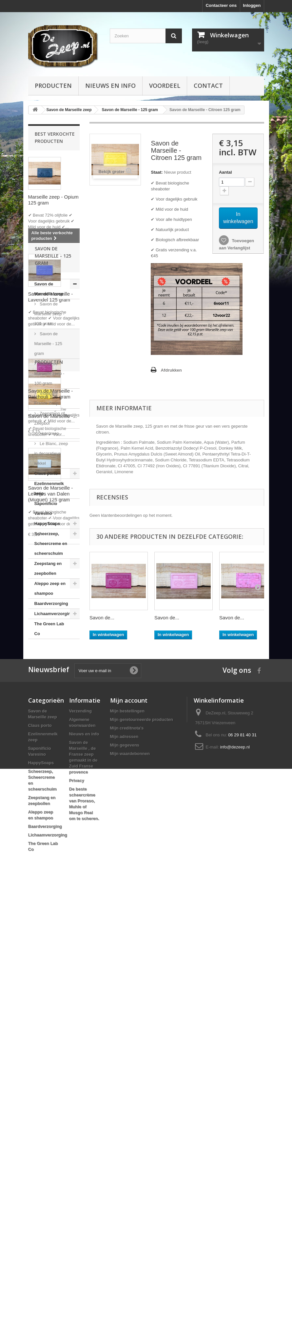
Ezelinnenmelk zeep (49, 824)
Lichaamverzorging (53, 949)
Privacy (76, 1229)
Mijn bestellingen (127, 1160)
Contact (208, 85)
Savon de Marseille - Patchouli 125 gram (50, 393)
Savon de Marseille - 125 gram (48, 680)
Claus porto (46, 809)
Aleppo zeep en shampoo (50, 924)
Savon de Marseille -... (52, 1056)
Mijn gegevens (125, 1194)
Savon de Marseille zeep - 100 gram (49, 709)
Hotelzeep (49, 769)
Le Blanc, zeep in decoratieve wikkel (51, 789)
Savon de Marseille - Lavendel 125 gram (50, 296)
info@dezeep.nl (235, 1196)
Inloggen (252, 5)
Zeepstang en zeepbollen (48, 904)
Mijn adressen (124, 1185)
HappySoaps (47, 859)
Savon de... (101, 617)
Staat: (157, 172)
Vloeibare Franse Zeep (46, 734)
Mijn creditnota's (127, 1177)
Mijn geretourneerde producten (141, 1168)
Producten (53, 85)
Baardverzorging (51, 939)
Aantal (225, 172)
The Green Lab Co (49, 965)
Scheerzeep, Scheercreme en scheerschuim (50, 879)
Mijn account (128, 1150)
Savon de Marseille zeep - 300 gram (49, 650)
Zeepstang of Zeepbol (49, 754)
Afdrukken (171, 370)
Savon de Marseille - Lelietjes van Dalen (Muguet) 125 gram (50, 493)
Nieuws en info (110, 85)
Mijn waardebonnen (130, 1202)
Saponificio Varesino (45, 844)
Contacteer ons (221, 5)
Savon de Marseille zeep (48, 625)
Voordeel (164, 85)
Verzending (80, 1160)
